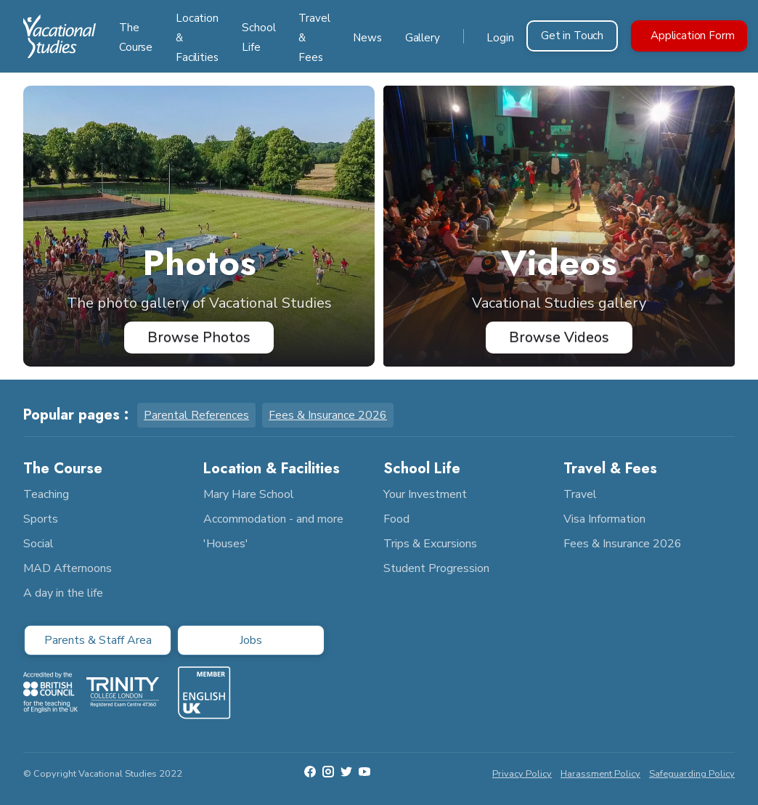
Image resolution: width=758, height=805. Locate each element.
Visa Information (604, 519)
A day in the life (63, 593)
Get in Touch (572, 35)
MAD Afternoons (67, 568)
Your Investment (425, 494)
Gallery (422, 37)
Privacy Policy (522, 773)
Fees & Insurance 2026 (328, 415)
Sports (40, 519)
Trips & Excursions (430, 544)
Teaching (46, 494)
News (367, 37)
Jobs (251, 640)
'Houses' (225, 544)
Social (38, 544)
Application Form (692, 35)
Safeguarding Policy (692, 773)
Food (396, 519)
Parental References (196, 415)
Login (499, 37)
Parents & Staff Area (98, 640)
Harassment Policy (600, 773)
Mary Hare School (248, 494)
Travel (580, 494)
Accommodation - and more (273, 519)
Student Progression (436, 568)
